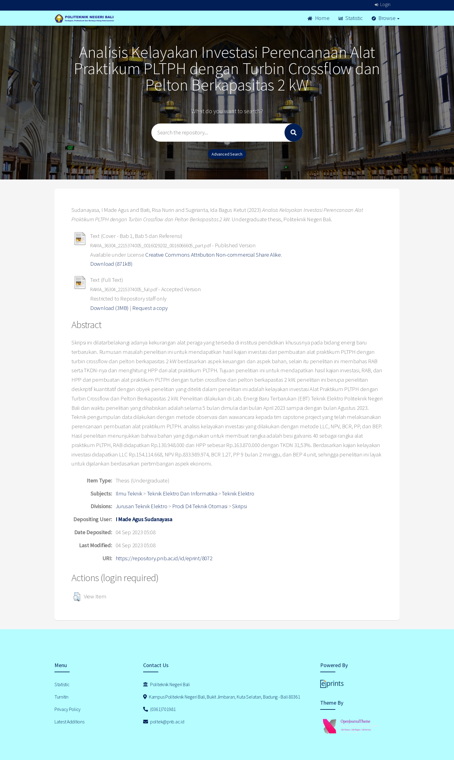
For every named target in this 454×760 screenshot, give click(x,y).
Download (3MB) (109, 307)
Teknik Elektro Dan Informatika (182, 493)
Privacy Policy (67, 709)
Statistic (351, 18)
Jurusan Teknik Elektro (141, 506)
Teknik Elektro (238, 493)
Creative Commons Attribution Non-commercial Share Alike (213, 254)
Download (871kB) (111, 263)
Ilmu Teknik (129, 493)
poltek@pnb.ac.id (163, 722)
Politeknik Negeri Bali (166, 684)
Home (318, 18)
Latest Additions (69, 722)
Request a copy (149, 307)
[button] (76, 596)
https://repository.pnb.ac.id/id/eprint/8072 (164, 558)
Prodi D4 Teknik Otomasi (200, 506)
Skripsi (239, 506)
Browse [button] (386, 18)
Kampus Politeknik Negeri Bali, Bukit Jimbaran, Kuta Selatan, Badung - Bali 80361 (221, 697)
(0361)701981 (159, 709)
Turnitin (61, 697)
